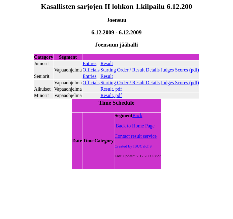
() (180, 69)
